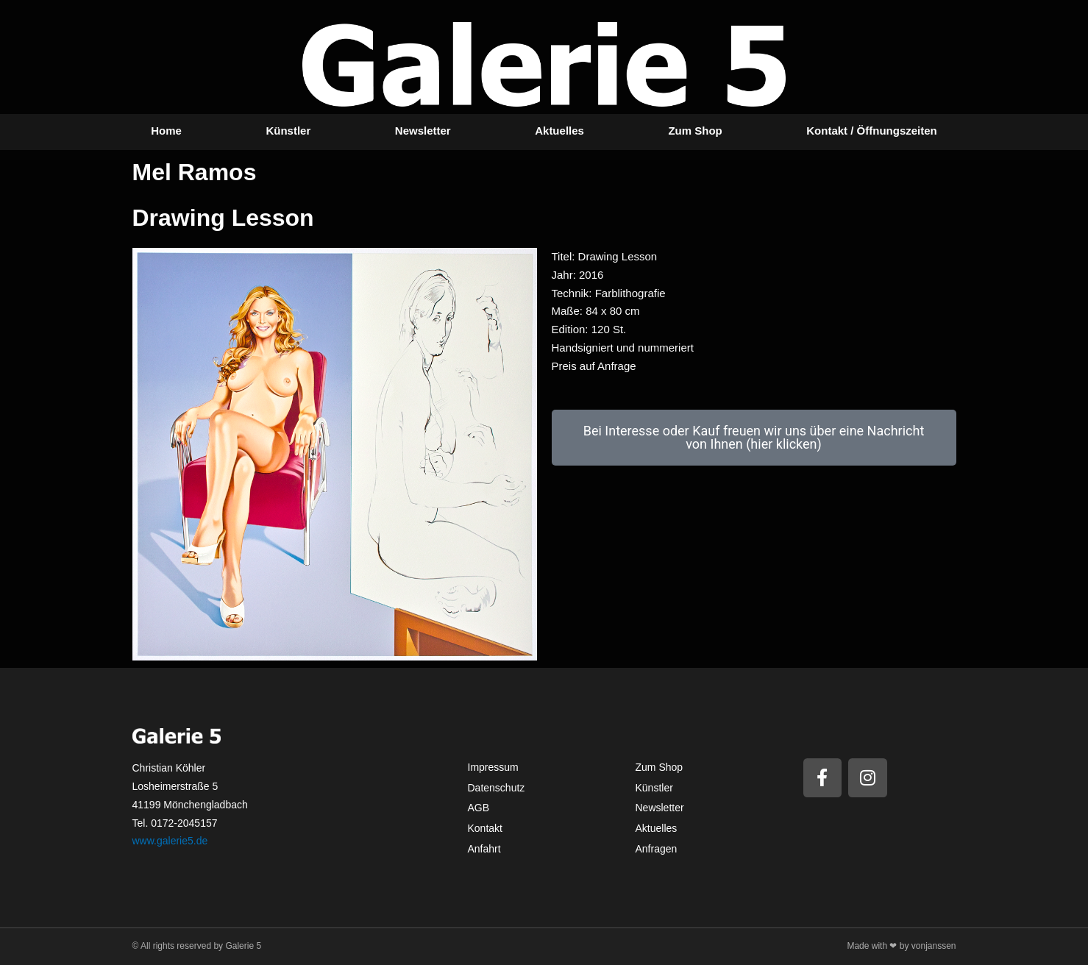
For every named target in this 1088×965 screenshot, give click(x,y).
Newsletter (423, 130)
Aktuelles (559, 130)
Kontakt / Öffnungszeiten (871, 130)
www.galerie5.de (170, 841)
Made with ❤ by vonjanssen (901, 946)
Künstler (288, 130)
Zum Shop (695, 130)
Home (166, 130)
